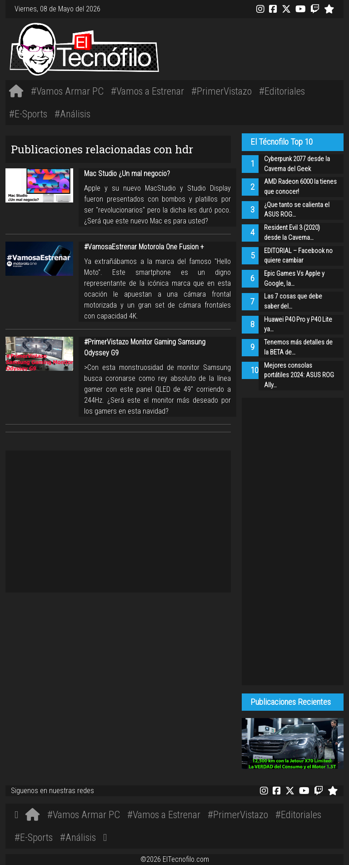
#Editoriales (282, 91)
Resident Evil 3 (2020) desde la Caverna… (292, 233)
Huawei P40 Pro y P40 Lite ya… (298, 325)
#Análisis (72, 114)
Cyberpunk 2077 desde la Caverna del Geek (297, 164)
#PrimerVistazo (221, 91)
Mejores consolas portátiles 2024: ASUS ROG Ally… (299, 375)
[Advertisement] (245, 47)
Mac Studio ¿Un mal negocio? (127, 173)
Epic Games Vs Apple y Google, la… (294, 279)
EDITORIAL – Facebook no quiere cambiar (298, 256)
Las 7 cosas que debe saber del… (293, 301)
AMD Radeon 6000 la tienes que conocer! (300, 187)
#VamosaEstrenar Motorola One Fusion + (144, 247)
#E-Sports (28, 114)
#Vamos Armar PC (67, 91)
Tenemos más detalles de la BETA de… (298, 347)
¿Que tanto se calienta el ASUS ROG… (296, 210)
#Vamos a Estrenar (147, 91)
